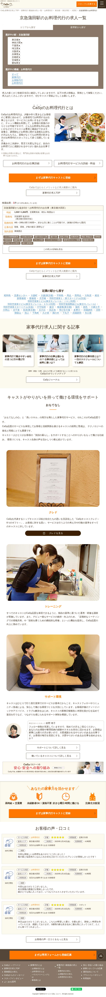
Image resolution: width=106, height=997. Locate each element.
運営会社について (91, 972)
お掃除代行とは (38, 968)
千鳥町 (35, 313)
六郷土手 (95, 307)
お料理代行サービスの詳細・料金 (76, 163)
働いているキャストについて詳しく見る (51, 756)
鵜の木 (55, 313)
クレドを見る (53, 533)
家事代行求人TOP (51, 193)
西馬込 (78, 295)
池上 (27, 313)
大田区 (74, 10)
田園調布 (88, 310)
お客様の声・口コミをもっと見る (51, 939)
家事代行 (16, 77)
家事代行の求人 (64, 971)
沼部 (98, 310)
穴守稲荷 (41, 307)
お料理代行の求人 (65, 977)
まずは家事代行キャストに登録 (53, 177)
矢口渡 (88, 313)
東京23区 (65, 10)
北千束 (16, 310)
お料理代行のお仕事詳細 (25, 163)
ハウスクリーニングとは (41, 976)
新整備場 (21, 298)
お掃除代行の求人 (65, 974)
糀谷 (97, 295)
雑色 (85, 307)
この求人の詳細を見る (53, 249)
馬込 (69, 295)
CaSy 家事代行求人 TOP (10, 10)
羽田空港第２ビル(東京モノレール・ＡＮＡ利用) (31, 304)
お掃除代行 (17, 80)
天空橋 (42, 298)
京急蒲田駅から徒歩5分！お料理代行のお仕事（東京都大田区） (35, 208)
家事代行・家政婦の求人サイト (10, 4)
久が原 (46, 313)
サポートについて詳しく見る (51, 747)
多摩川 (77, 310)
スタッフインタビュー (13, 978)
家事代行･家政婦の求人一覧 (31, 10)
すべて (15, 74)
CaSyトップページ (12, 965)
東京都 (57, 10)
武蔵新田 (77, 313)
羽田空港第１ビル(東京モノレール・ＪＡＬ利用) (51, 301)
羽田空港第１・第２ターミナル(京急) (67, 298)
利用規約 (87, 978)
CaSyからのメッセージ (14, 975)
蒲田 (77, 307)
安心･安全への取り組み (93, 965)
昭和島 (7, 295)
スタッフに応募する (86, 4)
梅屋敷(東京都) (64, 307)
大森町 (34, 295)
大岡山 (6, 310)
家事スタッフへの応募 (92, 968)
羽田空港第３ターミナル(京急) (18, 307)
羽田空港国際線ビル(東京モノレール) (77, 304)
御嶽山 (17, 313)
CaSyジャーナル (51, 380)
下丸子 (66, 313)
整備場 (32, 298)
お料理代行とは (38, 971)
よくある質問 (10, 982)
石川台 (42, 310)
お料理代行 (48, 10)
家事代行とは (36, 965)
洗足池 (52, 310)
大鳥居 (88, 295)
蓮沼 (51, 307)
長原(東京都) (29, 310)
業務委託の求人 (11, 972)
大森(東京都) (47, 295)
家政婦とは (36, 980)
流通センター (20, 295)
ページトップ (101, 956)
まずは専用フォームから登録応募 (53, 954)
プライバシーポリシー (92, 975)
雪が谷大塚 (64, 310)
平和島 (60, 295)
